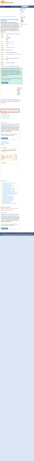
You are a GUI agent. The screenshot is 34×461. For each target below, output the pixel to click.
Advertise (31, 233)
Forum (13, 6)
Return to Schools (4, 212)
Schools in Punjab (6, 16)
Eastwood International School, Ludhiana (9, 191)
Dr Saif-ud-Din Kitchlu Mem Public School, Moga (10, 192)
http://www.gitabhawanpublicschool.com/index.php (13, 54)
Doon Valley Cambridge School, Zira (8, 196)
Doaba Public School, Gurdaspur (8, 201)
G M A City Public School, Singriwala (8, 186)
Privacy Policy (22, 233)
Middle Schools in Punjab (6, 116)
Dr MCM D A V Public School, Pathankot (9, 193)
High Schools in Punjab (5, 118)
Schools (2, 16)
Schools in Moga (12, 16)
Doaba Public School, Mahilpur (7, 200)
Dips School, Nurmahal (6, 202)
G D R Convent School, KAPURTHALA (9, 188)
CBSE (7, 56)
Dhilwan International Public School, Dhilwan (9, 203)
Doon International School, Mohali (8, 198)
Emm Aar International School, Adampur (9, 189)
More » (16, 6)
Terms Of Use (27, 233)
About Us (9, 233)
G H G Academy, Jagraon (7, 187)
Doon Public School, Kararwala (7, 197)
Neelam (21, 25)
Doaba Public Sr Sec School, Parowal (8, 199)
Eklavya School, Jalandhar (7, 190)
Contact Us (13, 233)
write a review (7, 149)
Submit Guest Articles (4, 233)
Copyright (17, 233)
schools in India (12, 47)
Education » (2, 6)
